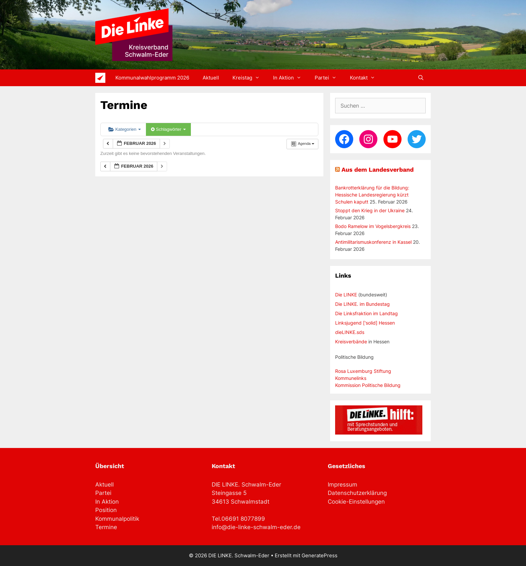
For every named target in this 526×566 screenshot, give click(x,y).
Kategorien (124, 129)
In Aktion (290, 77)
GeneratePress (319, 555)
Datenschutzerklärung (357, 493)
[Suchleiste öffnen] (421, 77)
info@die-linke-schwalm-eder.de (256, 527)
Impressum (342, 484)
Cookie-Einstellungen (356, 501)
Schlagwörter (168, 129)
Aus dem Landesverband (377, 169)
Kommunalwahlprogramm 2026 (152, 77)
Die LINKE (346, 294)
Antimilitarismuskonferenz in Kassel (373, 242)
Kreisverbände (351, 341)
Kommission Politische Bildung (368, 385)
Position (106, 510)
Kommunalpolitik (117, 518)
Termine (106, 527)
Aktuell (211, 77)
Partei (329, 77)
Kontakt (366, 77)
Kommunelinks (350, 378)
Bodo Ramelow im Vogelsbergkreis (373, 226)
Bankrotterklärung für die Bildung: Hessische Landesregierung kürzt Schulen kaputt (372, 195)
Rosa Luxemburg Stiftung (363, 371)
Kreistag (249, 77)
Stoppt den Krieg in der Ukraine (370, 210)
